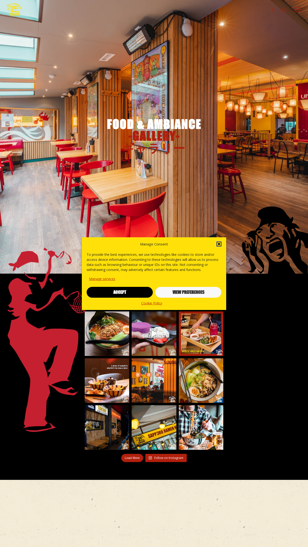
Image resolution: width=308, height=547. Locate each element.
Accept (119, 292)
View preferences (188, 292)
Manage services (102, 279)
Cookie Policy (151, 303)
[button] (219, 244)
